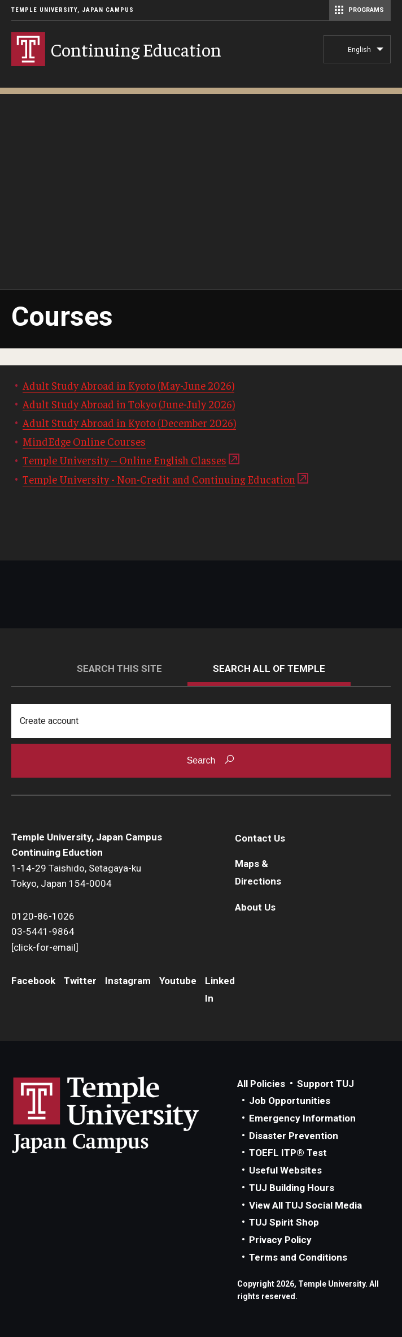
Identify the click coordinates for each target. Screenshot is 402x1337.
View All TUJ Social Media (305, 1205)
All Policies (261, 1083)
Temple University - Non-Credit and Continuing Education (159, 479)
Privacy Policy (280, 1239)
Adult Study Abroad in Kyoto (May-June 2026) (128, 385)
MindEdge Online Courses (84, 441)
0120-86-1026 (43, 916)
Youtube (177, 980)
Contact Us (260, 838)
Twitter (80, 980)
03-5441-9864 (43, 931)
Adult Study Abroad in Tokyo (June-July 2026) (129, 404)
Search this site (119, 668)
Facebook (33, 980)
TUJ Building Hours (291, 1187)
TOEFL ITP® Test (288, 1152)
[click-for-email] (44, 947)
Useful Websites (285, 1170)
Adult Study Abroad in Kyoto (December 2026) (129, 422)
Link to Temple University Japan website (124, 1114)
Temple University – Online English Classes (124, 460)
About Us (255, 907)
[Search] (201, 721)
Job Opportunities (289, 1100)
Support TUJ (325, 1083)
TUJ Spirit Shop (284, 1222)
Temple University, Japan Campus (72, 10)
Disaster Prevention (293, 1135)
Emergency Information (302, 1118)
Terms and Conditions (298, 1257)
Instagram (128, 980)
